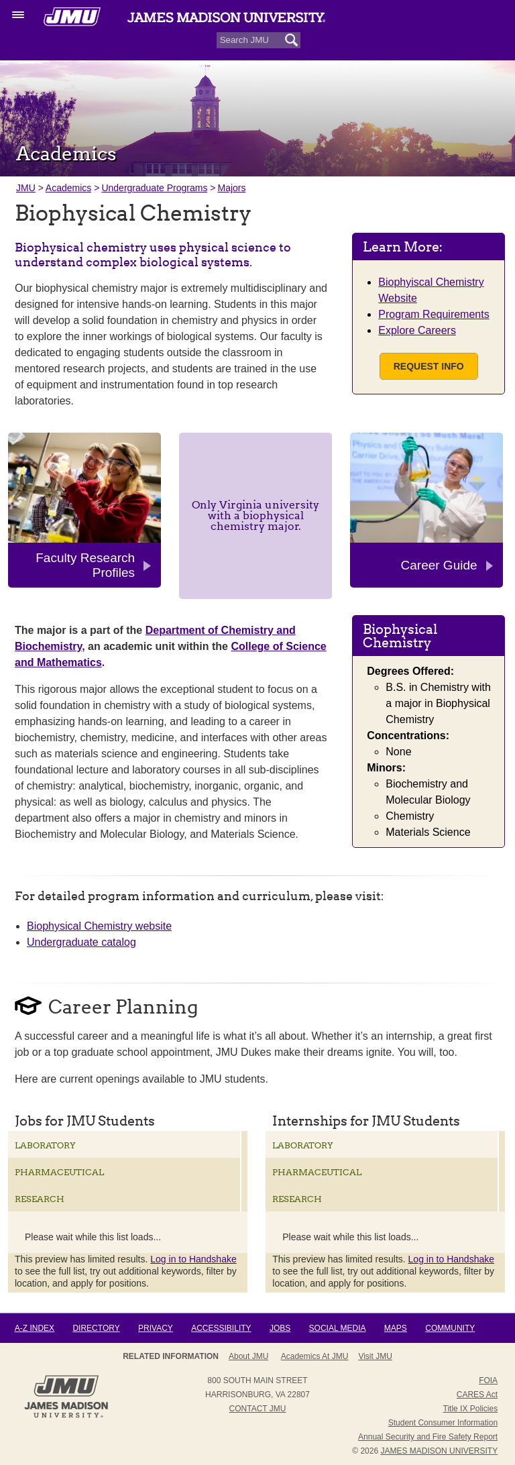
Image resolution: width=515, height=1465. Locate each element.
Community (450, 1328)
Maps (395, 1328)
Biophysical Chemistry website (99, 926)
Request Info (429, 366)
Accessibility (221, 1328)
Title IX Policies (470, 1408)
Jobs (280, 1328)
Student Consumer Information (443, 1422)
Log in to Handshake (193, 1259)
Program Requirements (433, 314)
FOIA (488, 1380)
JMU (26, 187)
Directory (95, 1328)
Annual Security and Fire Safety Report (428, 1437)
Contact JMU (257, 1408)
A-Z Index (34, 1328)
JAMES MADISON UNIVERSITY (439, 1451)
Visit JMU (375, 1356)
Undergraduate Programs (154, 187)
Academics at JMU (315, 1356)
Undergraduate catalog (81, 942)
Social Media (337, 1328)
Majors (231, 187)
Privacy (155, 1328)
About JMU (248, 1356)
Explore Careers (417, 330)
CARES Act (477, 1394)
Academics (68, 187)
